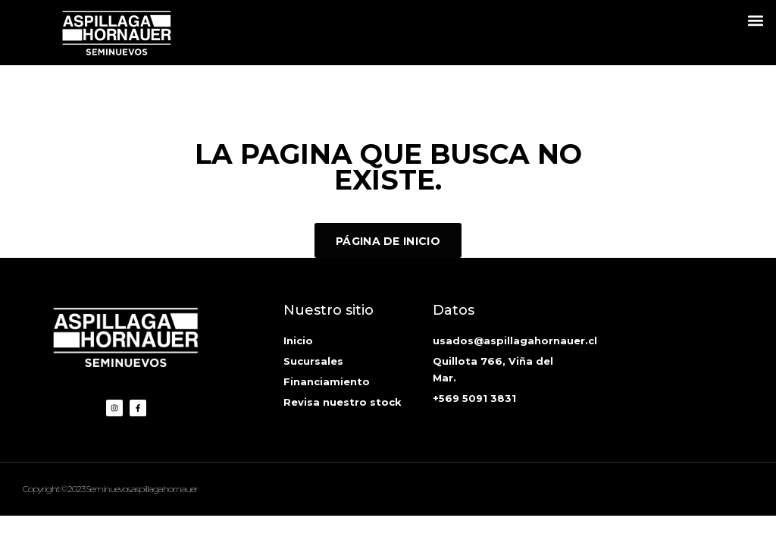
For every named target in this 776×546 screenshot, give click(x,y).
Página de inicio (388, 241)
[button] (755, 20)
